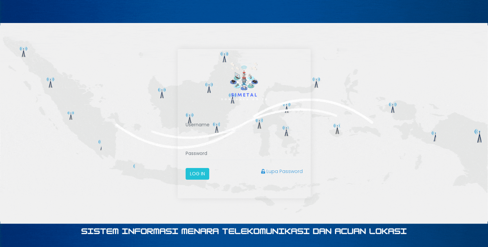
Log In (197, 173)
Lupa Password (282, 171)
